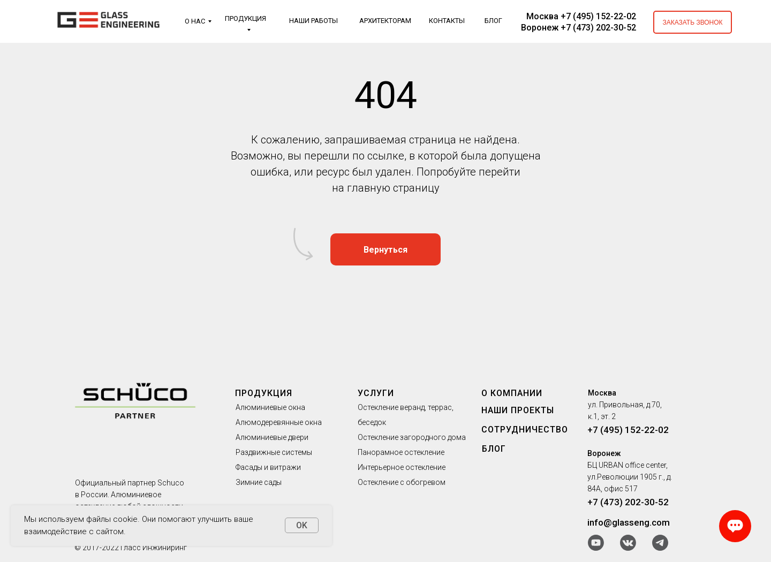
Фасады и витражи (268, 467)
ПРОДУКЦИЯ (245, 18)
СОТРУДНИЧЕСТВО (524, 429)
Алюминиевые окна (270, 407)
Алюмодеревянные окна (279, 422)
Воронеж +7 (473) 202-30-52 (578, 27)
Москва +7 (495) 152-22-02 (581, 16)
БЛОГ (493, 21)
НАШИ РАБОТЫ (313, 21)
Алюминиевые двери (272, 437)
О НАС (195, 21)
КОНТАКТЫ (447, 21)
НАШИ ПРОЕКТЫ (517, 410)
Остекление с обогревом (401, 482)
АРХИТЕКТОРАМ (385, 21)
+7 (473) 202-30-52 (628, 502)
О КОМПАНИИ (511, 393)
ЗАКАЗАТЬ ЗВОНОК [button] (692, 22)
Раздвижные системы (274, 452)
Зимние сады (259, 482)
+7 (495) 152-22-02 (628, 429)
